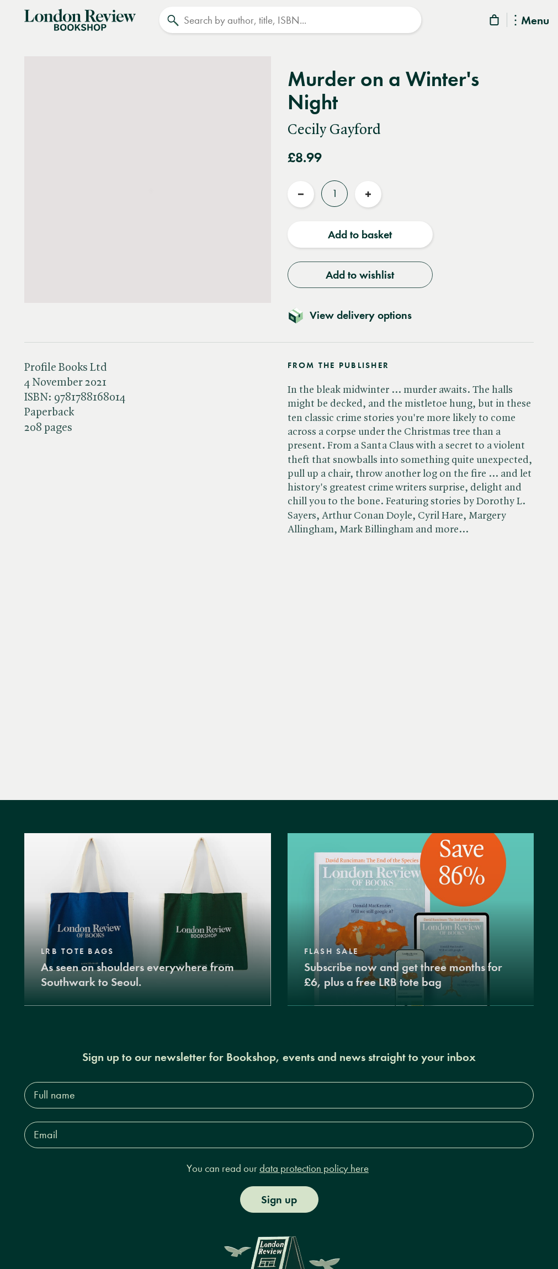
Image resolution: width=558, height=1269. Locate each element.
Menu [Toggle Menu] (531, 21)
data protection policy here (314, 1167)
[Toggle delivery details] (356, 315)
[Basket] (495, 22)
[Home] (80, 19)
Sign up (279, 1199)
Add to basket (360, 234)
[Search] (290, 20)
